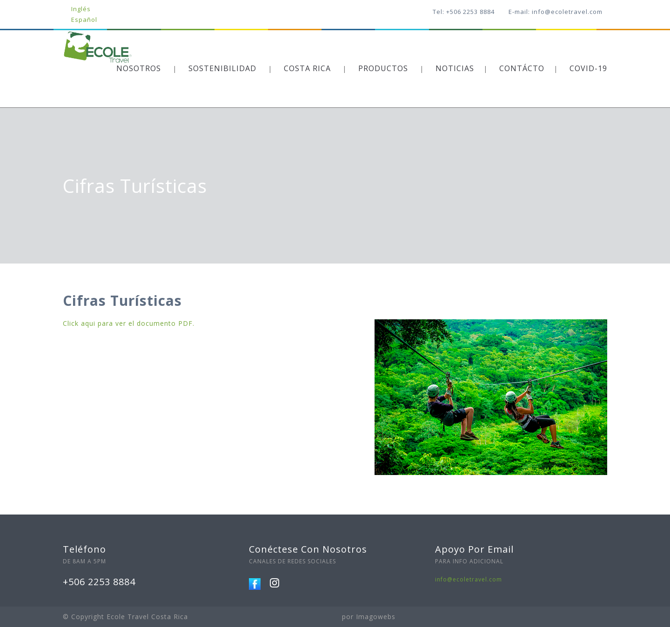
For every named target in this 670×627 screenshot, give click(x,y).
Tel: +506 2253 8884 (464, 11)
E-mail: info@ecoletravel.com (556, 11)
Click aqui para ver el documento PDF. (128, 323)
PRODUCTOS (383, 68)
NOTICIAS (455, 68)
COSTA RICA (307, 68)
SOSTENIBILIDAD (222, 68)
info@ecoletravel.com (468, 579)
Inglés (81, 9)
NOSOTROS (138, 68)
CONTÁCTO (521, 68)
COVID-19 (588, 68)
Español (84, 19)
